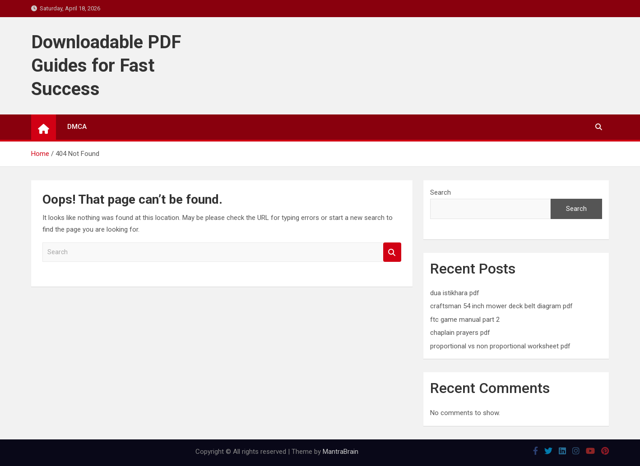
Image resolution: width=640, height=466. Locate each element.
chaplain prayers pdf (460, 333)
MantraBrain (340, 452)
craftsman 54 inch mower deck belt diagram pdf (501, 306)
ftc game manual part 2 (465, 319)
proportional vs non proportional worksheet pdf (500, 346)
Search (392, 252)
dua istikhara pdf (454, 293)
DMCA (77, 127)
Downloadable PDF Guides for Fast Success (106, 66)
